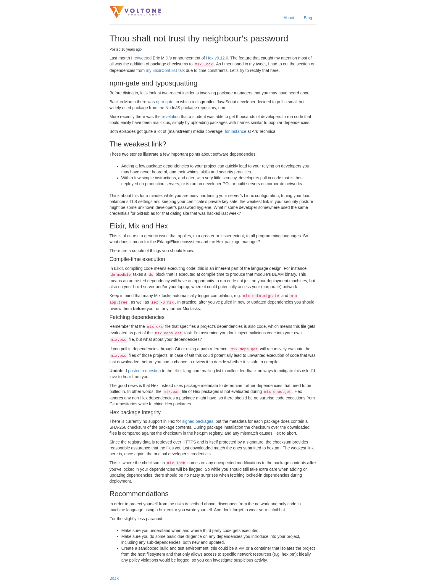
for (227, 131)
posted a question (144, 370)
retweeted (142, 58)
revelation (171, 116)
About (288, 17)
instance (238, 131)
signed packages (197, 421)
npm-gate (164, 101)
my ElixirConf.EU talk (165, 70)
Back (114, 578)
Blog (308, 17)
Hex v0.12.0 (217, 58)
